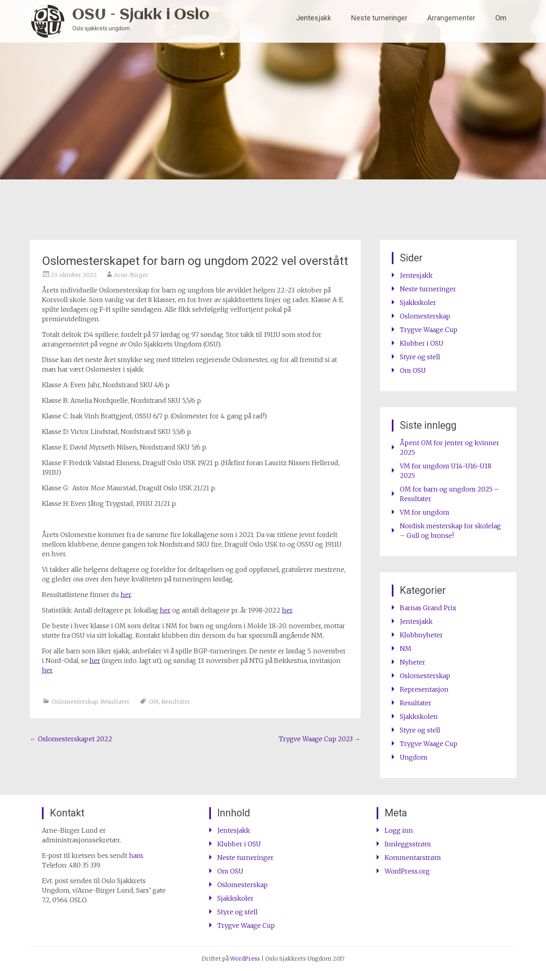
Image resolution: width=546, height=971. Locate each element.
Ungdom (413, 757)
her (126, 595)
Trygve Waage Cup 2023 (320, 739)
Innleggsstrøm (408, 844)
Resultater (115, 701)
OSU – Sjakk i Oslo (140, 15)
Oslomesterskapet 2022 (71, 739)
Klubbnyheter (421, 635)
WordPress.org (407, 871)
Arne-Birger (131, 275)
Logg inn (399, 830)
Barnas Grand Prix (428, 608)
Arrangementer (451, 18)
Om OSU (413, 370)
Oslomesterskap (75, 701)
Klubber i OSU (421, 343)
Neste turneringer (379, 18)
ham (136, 856)
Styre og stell (420, 357)
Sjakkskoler (418, 302)
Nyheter (412, 662)
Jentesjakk (313, 18)
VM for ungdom (424, 512)
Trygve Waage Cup (428, 330)
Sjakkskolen (419, 716)
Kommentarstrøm (413, 858)
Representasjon (424, 689)
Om (500, 18)
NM (405, 649)
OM (154, 701)
